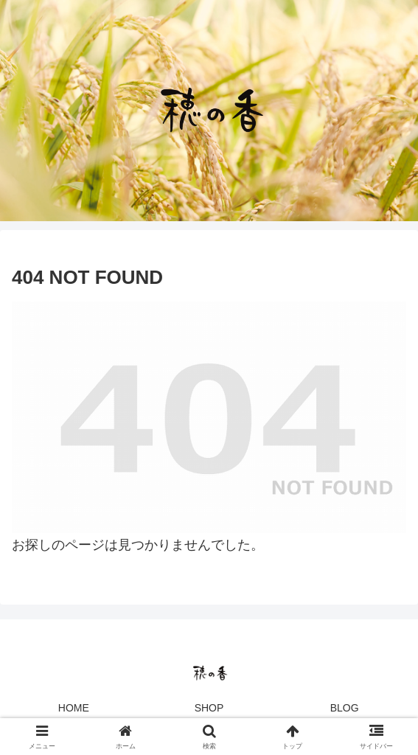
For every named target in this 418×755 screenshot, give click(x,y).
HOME (73, 708)
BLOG (344, 708)
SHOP (209, 708)
